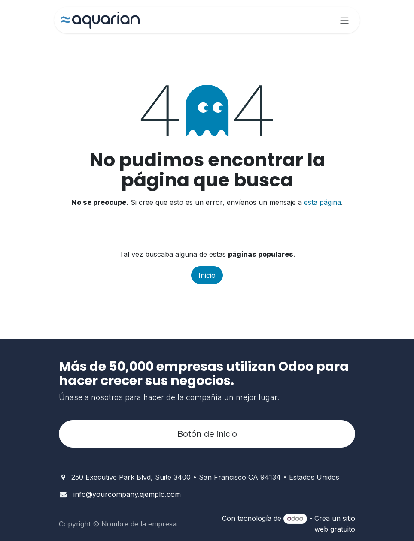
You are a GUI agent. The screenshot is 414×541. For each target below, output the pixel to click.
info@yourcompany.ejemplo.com (127, 494)
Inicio (207, 275)
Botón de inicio (207, 434)
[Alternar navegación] (344, 20)
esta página (322, 202)
